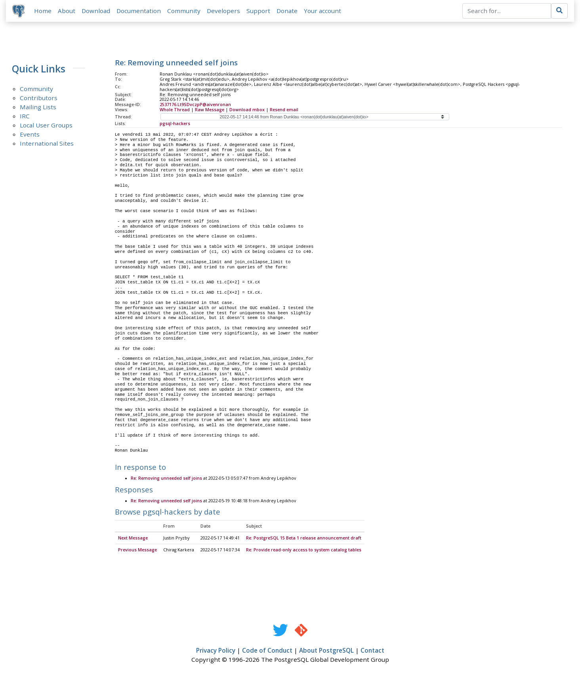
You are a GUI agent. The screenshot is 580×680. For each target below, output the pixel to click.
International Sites (47, 143)
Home (43, 11)
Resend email (284, 109)
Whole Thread (175, 109)
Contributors (38, 98)
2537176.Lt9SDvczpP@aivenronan (195, 104)
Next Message (133, 538)
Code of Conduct (267, 651)
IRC (25, 116)
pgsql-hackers (175, 123)
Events (30, 134)
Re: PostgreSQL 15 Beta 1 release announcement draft (303, 538)
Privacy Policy (215, 651)
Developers (223, 11)
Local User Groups (46, 125)
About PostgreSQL (326, 651)
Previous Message (137, 550)
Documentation (138, 11)
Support (258, 11)
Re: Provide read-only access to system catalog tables (303, 550)
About (66, 11)
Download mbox (247, 109)
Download (96, 11)
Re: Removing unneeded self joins (166, 478)
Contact (372, 651)
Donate (287, 11)
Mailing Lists (38, 107)
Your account (322, 11)
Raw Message (209, 109)
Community (183, 11)
